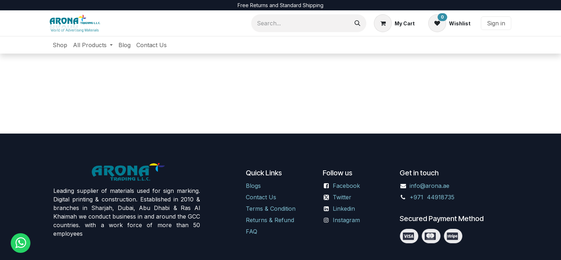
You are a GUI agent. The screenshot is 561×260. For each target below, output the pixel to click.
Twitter (342, 197)
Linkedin (344, 208)
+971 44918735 (433, 197)
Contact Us (261, 197)
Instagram (346, 220)
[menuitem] (60, 45)
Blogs (253, 185)
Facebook (346, 185)
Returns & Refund (270, 220)
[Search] (357, 23)
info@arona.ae (429, 185)
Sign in (496, 23)
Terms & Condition (271, 208)
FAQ (251, 231)
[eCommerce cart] (394, 23)
